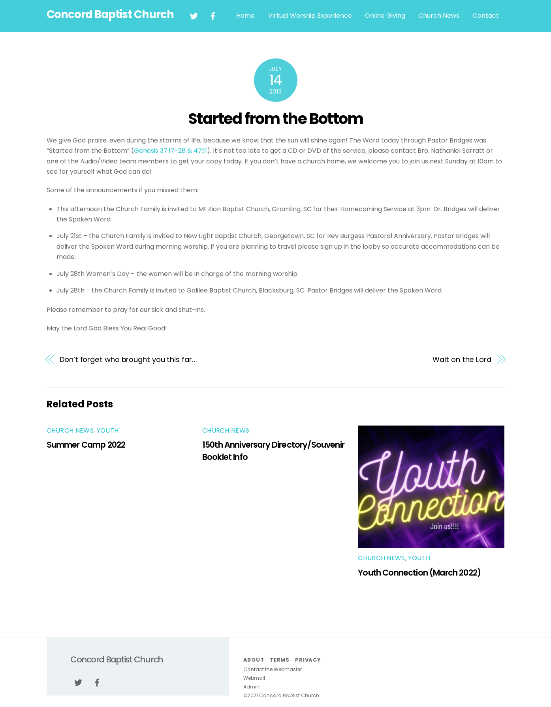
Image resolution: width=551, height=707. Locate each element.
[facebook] (213, 15)
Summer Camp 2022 (86, 444)
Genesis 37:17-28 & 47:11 (170, 150)
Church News (438, 15)
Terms (280, 660)
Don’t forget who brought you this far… (128, 359)
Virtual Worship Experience (310, 15)
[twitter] (194, 15)
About (253, 660)
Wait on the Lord (462, 359)
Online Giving (385, 15)
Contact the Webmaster (272, 669)
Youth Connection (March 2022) (419, 572)
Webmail (254, 678)
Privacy (307, 660)
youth (108, 430)
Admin (251, 686)
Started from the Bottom (275, 118)
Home (245, 15)
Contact (486, 15)
